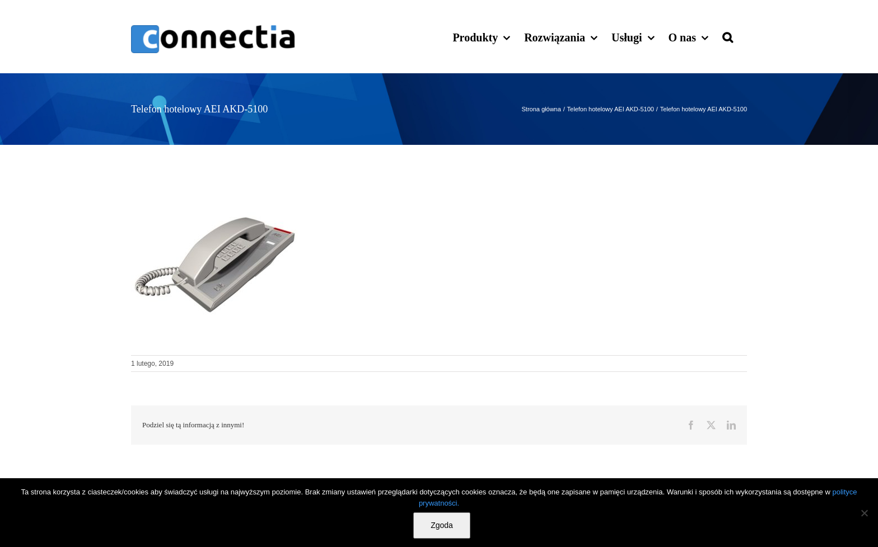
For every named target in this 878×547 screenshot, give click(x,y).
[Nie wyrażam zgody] (864, 512)
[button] (727, 36)
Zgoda (442, 525)
